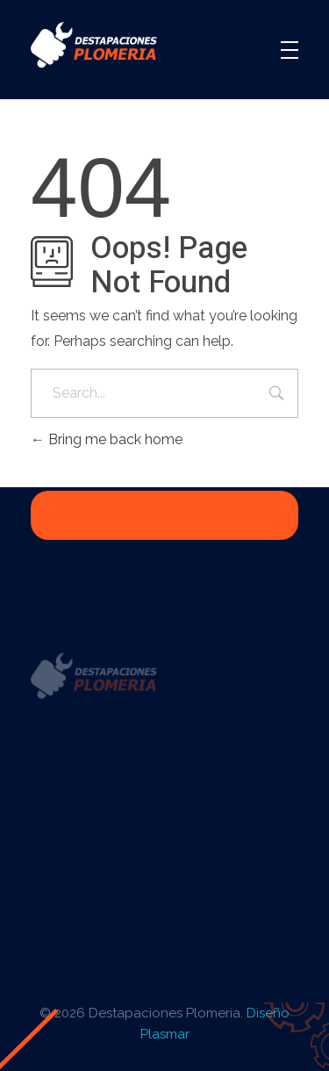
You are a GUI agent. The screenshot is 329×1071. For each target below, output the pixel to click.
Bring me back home (106, 439)
